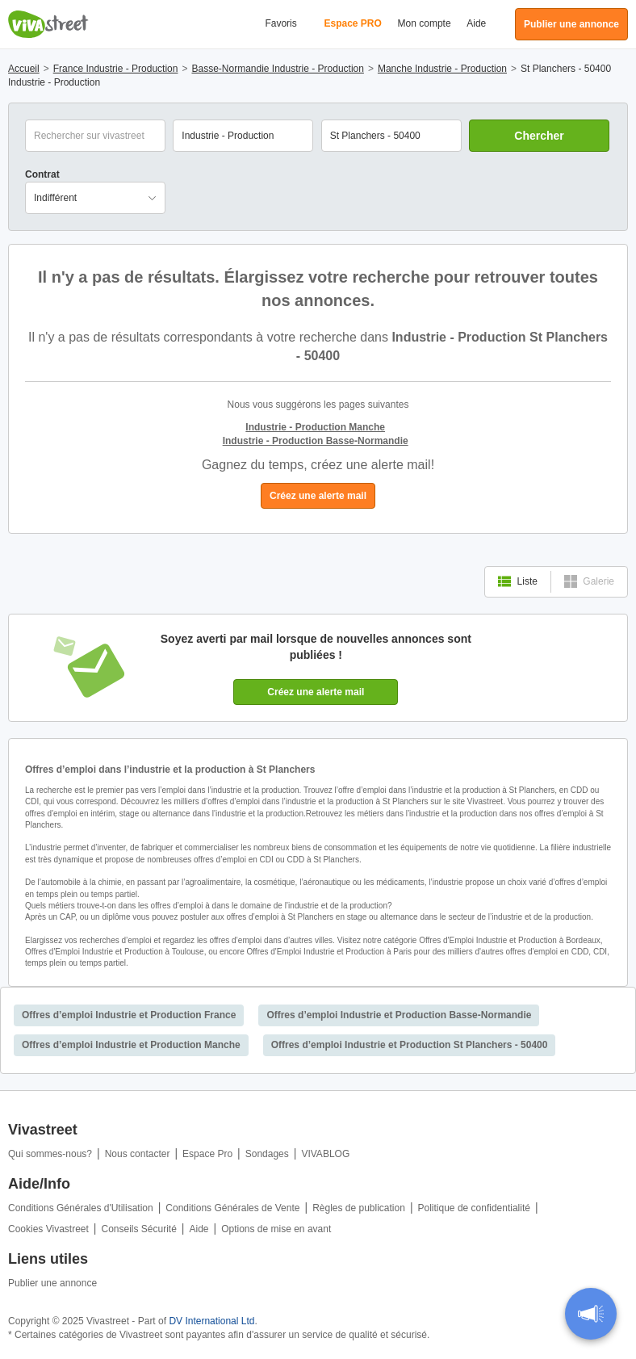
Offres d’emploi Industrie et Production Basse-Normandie (398, 1015)
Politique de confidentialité (474, 1208)
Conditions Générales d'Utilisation (80, 1208)
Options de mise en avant (276, 1229)
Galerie (589, 581)
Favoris (280, 23)
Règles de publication (358, 1208)
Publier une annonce (52, 1283)
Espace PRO (352, 23)
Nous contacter (137, 1154)
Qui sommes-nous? (50, 1154)
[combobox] (391, 136)
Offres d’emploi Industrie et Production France (129, 1015)
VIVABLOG (325, 1154)
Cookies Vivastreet (48, 1229)
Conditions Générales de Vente (232, 1208)
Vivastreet (48, 24)
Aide (476, 23)
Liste (518, 581)
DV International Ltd (211, 1321)
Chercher (538, 135)
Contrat (42, 174)
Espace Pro (207, 1154)
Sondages (267, 1154)
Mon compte (424, 23)
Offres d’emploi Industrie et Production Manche (131, 1045)
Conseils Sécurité (138, 1229)
